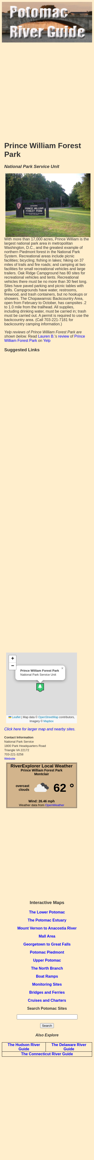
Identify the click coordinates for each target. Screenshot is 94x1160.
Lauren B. (46, 336)
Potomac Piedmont (47, 952)
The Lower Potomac (47, 912)
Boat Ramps (47, 976)
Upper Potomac (47, 960)
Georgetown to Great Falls (47, 944)
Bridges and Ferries (47, 992)
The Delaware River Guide (68, 1047)
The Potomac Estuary (47, 920)
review (63, 336)
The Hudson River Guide (24, 1047)
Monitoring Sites (47, 984)
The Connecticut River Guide (47, 1054)
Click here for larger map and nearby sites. (39, 729)
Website (9, 758)
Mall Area (47, 936)
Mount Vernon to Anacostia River (47, 928)
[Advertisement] (47, 89)
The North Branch (47, 968)
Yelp (47, 341)
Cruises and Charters (47, 1000)
